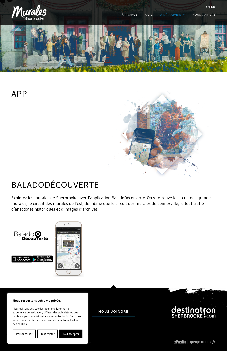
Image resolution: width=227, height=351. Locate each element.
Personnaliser (24, 334)
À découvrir (170, 15)
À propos (130, 15)
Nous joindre (204, 15)
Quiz (149, 15)
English (210, 6)
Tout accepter (71, 334)
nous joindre (113, 312)
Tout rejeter (48, 334)
